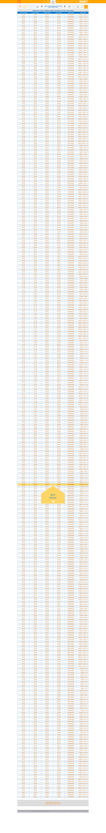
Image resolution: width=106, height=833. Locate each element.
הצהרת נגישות (62, 831)
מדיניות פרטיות (75, 831)
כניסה (19, 1)
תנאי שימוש (82, 831)
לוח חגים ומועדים (67, 1)
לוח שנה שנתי (71, 1)
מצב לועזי (82, 6)
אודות (87, 831)
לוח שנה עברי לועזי (76, 2)
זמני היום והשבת (62, 1)
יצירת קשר (69, 831)
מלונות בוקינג (48, 1)
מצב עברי (78, 6)
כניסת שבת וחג (58, 1)
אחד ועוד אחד (52, 831)
